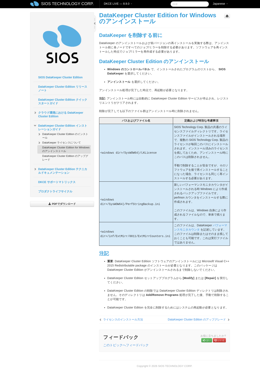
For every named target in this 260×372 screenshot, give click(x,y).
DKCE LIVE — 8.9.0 (118, 3)
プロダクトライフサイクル (55, 191)
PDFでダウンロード (62, 203)
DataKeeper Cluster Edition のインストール (62, 135)
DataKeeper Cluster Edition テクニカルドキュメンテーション (60, 170)
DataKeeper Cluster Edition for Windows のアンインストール (66, 149)
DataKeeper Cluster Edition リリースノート (62, 88)
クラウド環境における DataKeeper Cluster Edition (58, 114)
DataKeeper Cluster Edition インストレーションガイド (60, 127)
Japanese (220, 3)
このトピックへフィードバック (126, 345)
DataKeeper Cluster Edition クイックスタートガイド (62, 101)
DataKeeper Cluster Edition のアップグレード (65, 157)
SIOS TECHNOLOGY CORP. (67, 3)
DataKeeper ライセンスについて (59, 142)
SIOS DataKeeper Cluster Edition (60, 77)
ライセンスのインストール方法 (123, 319)
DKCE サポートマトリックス (57, 182)
